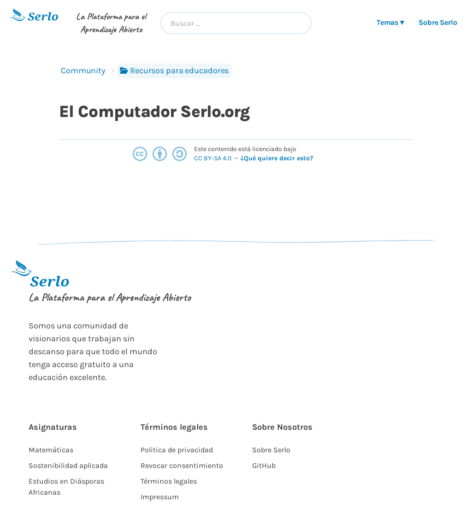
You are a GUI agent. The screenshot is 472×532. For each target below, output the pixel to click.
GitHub (264, 465)
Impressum (160, 496)
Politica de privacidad (177, 449)
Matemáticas (51, 449)
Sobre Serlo (438, 22)
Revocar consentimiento (182, 465)
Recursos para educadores (174, 70)
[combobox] (236, 23)
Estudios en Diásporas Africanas (66, 487)
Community (83, 70)
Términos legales (169, 481)
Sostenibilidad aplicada (68, 465)
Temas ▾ (390, 22)
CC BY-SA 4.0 (213, 158)
